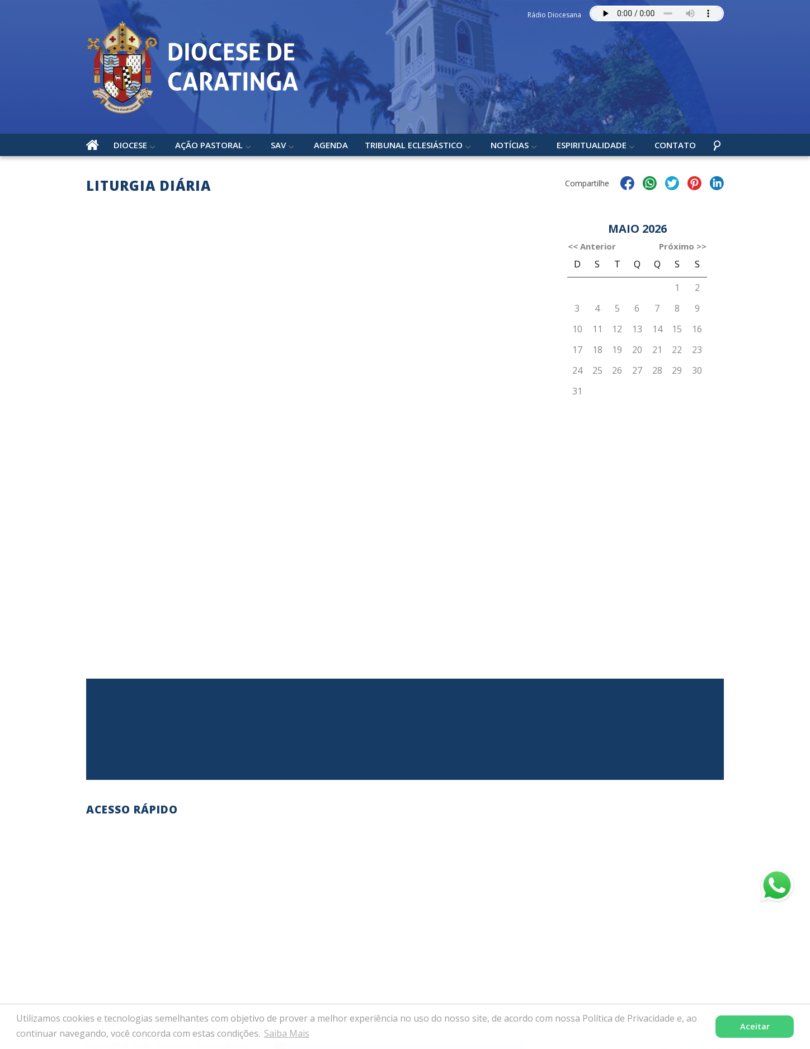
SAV (278, 144)
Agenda (331, 144)
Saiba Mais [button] (286, 1033)
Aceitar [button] (755, 1026)
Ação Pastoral (209, 144)
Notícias (510, 144)
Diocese (130, 144)
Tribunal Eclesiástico (414, 144)
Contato (675, 144)
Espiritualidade (592, 144)
